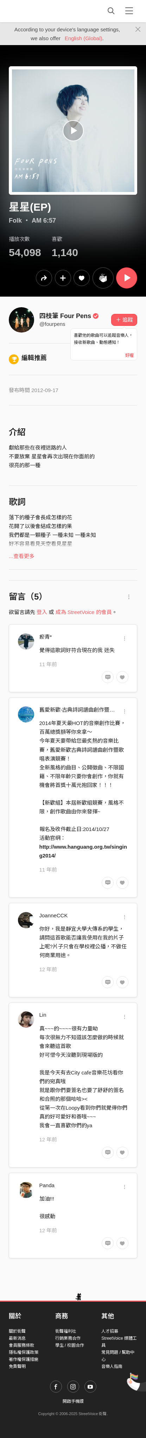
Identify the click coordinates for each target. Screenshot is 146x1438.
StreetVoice (38, 10)
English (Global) (83, 38)
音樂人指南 (111, 1366)
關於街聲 (17, 1331)
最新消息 (17, 1338)
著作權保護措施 (23, 1359)
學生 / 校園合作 (69, 1345)
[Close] (138, 29)
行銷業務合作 (68, 1338)
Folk (15, 220)
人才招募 (109, 1331)
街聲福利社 (65, 1331)
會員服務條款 (21, 1345)
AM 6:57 (44, 220)
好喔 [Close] (129, 355)
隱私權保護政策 (23, 1352)
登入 (42, 612)
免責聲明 (17, 1366)
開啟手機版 (73, 1401)
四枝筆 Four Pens (69, 316)
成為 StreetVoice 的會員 (84, 612)
